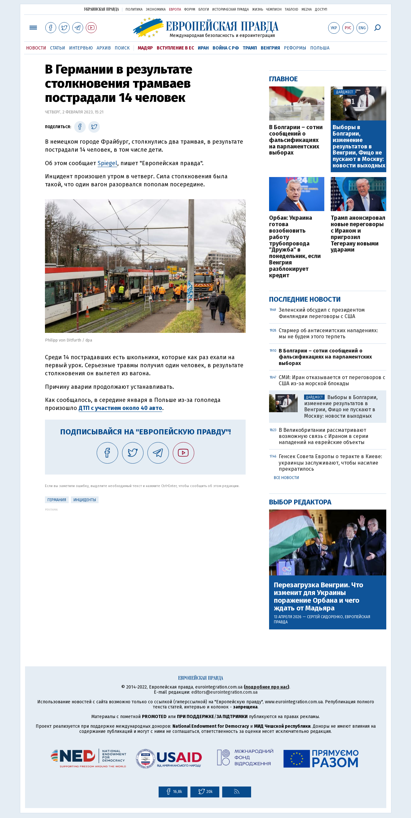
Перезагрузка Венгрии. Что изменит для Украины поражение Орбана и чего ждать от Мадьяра (318, 596)
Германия (57, 500)
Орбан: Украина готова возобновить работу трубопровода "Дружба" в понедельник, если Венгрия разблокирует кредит (295, 247)
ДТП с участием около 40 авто (120, 408)
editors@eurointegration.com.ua (224, 692)
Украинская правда (101, 9)
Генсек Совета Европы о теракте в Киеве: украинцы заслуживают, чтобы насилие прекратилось (330, 462)
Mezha (307, 10)
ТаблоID (291, 10)
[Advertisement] (145, 556)
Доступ (321, 10)
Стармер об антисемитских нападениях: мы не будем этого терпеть (328, 333)
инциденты (85, 500)
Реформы (295, 48)
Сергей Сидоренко (325, 617)
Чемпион (274, 10)
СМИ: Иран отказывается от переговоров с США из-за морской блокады (332, 380)
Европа (175, 10)
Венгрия (270, 48)
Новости (36, 48)
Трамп (250, 48)
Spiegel (107, 163)
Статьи (57, 48)
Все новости (286, 478)
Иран (203, 48)
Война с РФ (226, 48)
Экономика (156, 10)
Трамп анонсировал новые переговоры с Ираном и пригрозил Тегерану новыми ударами (358, 234)
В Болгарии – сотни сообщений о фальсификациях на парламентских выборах (296, 140)
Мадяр (145, 48)
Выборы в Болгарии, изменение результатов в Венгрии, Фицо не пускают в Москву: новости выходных (359, 146)
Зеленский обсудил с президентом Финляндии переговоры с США (322, 313)
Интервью (81, 48)
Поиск (122, 48)
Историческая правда (230, 10)
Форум (189, 10)
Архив (104, 48)
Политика (134, 10)
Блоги (203, 10)
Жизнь (257, 10)
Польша (319, 48)
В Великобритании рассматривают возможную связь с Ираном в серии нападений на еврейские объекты (323, 436)
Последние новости (305, 299)
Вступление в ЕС (175, 48)
